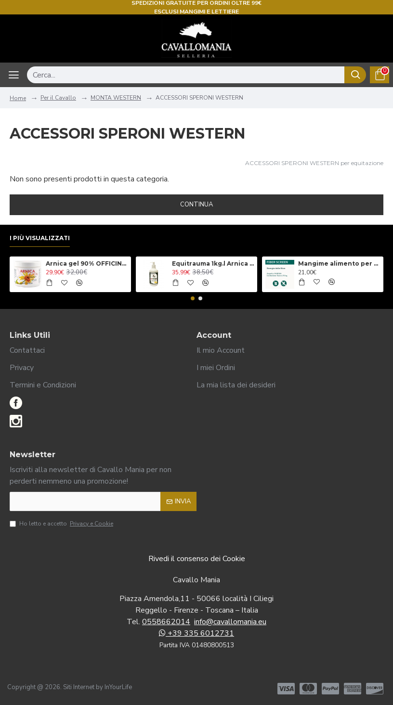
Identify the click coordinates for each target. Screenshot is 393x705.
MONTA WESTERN (116, 98)
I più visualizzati (40, 238)
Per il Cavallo (58, 98)
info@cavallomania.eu (230, 621)
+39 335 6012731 (196, 633)
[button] (193, 298)
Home (18, 98)
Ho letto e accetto (62, 523)
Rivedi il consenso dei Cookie (196, 558)
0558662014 (166, 621)
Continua (196, 204)
